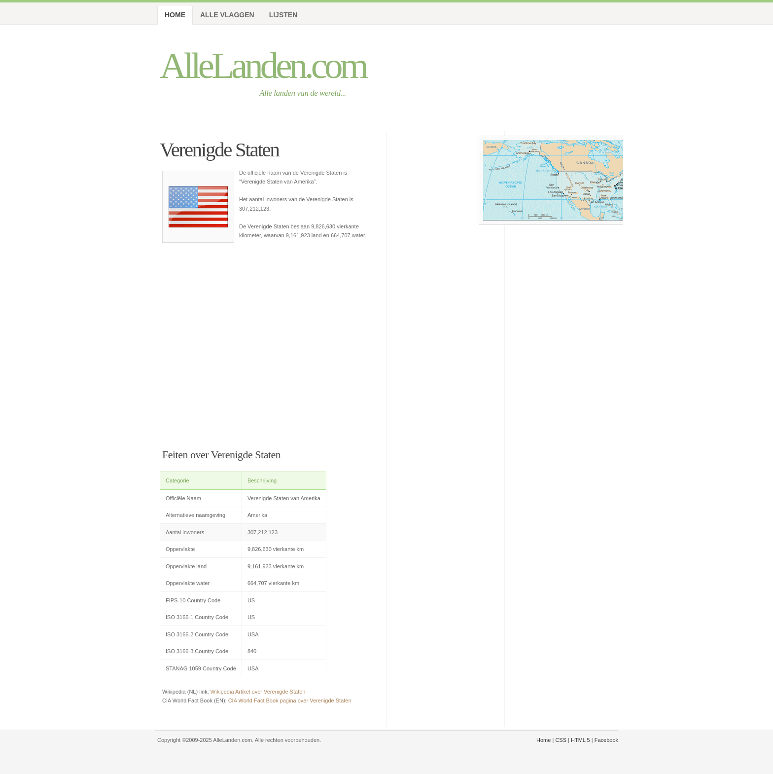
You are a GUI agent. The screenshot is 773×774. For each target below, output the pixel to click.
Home (175, 15)
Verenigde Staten (219, 150)
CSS (560, 740)
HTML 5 (580, 740)
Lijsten (283, 15)
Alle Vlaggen (227, 15)
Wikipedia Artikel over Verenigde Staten (258, 692)
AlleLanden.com (263, 65)
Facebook (606, 740)
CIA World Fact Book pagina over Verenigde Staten (289, 700)
